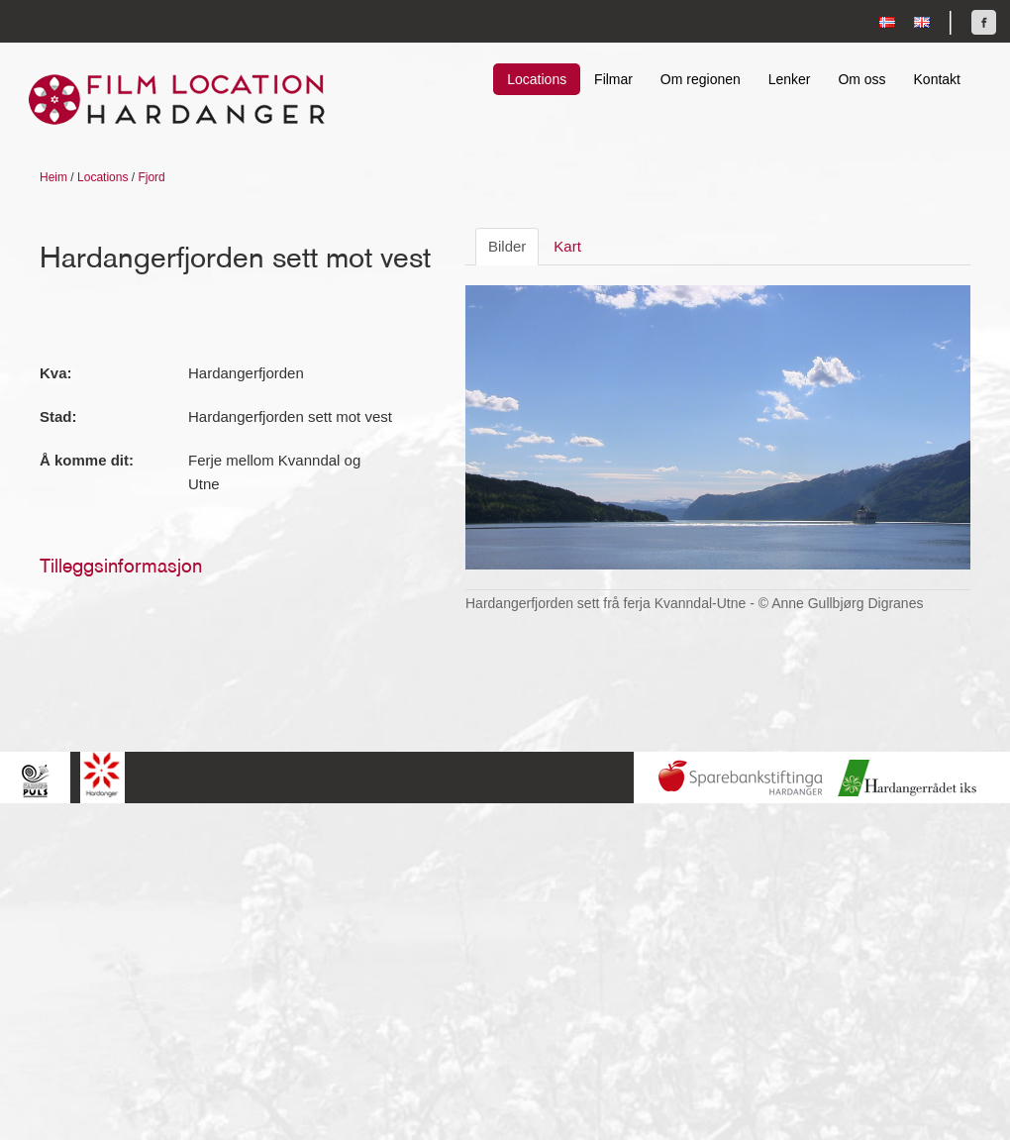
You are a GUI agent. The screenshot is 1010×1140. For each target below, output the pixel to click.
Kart (567, 246)
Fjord (151, 177)
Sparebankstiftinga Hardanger (741, 778)
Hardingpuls (35, 780)
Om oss (861, 79)
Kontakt (937, 79)
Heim (53, 177)
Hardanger (102, 775)
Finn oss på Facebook (983, 22)
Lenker (789, 79)
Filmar (613, 79)
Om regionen (700, 79)
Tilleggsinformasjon (121, 565)
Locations (536, 79)
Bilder (507, 246)
